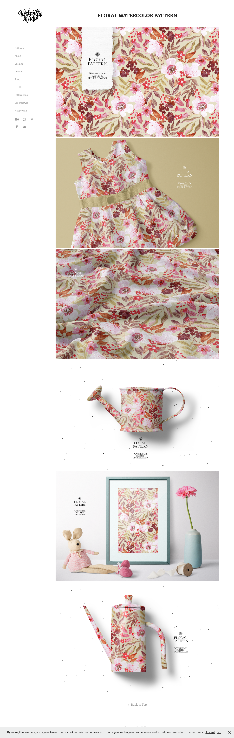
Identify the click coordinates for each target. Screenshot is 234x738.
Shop (17, 79)
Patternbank (21, 95)
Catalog (19, 63)
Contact (19, 71)
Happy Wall (21, 110)
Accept (210, 732)
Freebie (18, 87)
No (219, 732)
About (18, 56)
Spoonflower (21, 102)
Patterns (19, 48)
